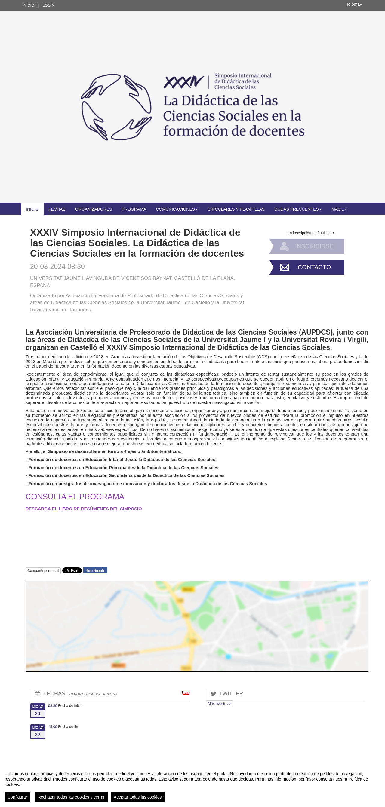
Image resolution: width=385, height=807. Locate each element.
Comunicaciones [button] (177, 209)
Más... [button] (339, 209)
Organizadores (93, 209)
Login (48, 5)
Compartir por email (43, 571)
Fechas (57, 209)
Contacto (314, 267)
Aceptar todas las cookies (138, 797)
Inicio (28, 5)
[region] (192, 784)
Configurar (17, 797)
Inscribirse (314, 246)
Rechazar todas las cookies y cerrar (71, 797)
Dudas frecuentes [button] (298, 209)
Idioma (354, 4)
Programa (134, 209)
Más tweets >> (219, 704)
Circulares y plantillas (236, 209)
